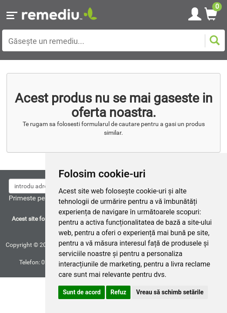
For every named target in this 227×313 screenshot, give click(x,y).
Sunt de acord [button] (81, 292)
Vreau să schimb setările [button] (170, 292)
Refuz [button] (118, 292)
